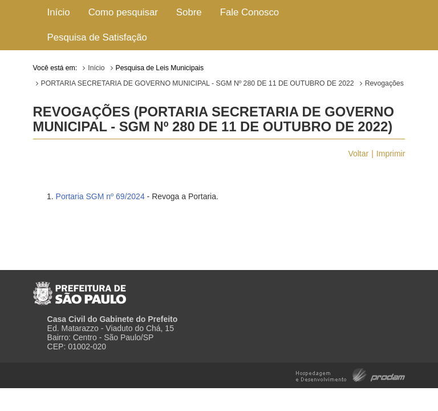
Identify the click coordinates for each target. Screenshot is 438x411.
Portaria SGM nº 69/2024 (100, 196)
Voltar (358, 153)
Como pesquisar (123, 12)
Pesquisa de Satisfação (97, 37)
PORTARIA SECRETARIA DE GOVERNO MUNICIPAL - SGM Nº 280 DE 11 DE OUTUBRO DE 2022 (197, 83)
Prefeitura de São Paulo (79, 288)
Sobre (189, 12)
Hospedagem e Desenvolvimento (350, 374)
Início (58, 12)
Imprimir (390, 153)
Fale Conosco (249, 12)
